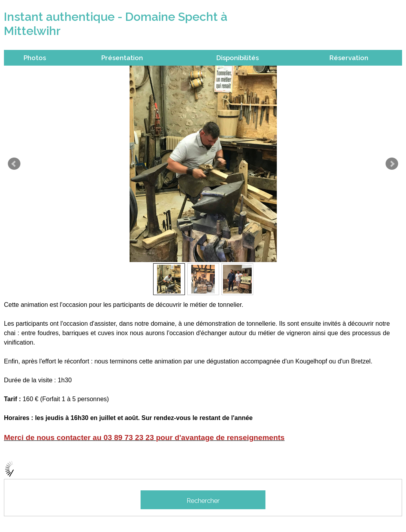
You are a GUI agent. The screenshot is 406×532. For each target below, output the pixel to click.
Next (392, 164)
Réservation (348, 58)
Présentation (122, 58)
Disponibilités (237, 58)
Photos (35, 58)
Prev (14, 164)
